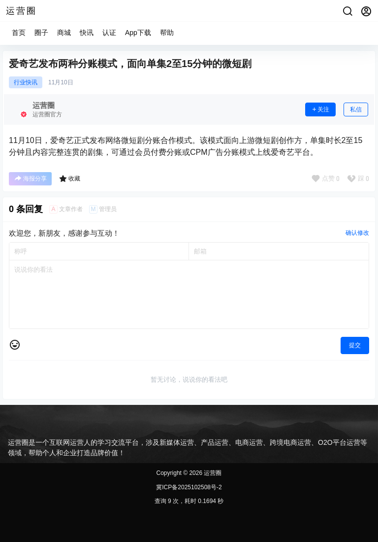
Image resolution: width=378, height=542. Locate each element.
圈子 (41, 32)
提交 (355, 345)
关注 (320, 109)
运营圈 (211, 473)
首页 (19, 32)
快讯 (87, 32)
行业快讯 (25, 82)
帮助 (167, 32)
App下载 (138, 32)
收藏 (69, 178)
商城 (64, 32)
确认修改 (357, 232)
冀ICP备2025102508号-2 (188, 487)
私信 (356, 109)
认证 (109, 32)
